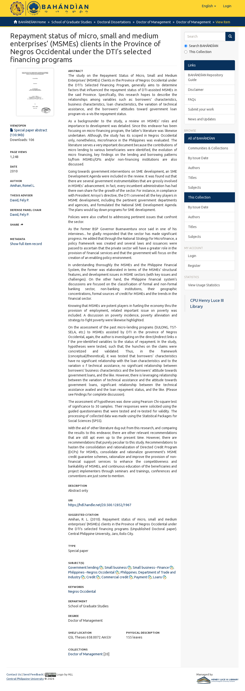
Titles (192, 178)
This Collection (198, 52)
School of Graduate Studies (71, 22)
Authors (194, 168)
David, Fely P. (19, 200)
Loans (157, 577)
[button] (209, 6)
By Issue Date (198, 158)
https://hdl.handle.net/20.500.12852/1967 (99, 505)
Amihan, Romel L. (22, 185)
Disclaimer (196, 90)
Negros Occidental (82, 591)
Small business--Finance (151, 567)
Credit (90, 577)
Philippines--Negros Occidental (91, 572)
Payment (140, 577)
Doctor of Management (151, 22)
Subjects (194, 187)
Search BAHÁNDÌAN (201, 46)
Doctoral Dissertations (112, 22)
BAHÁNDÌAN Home (32, 22)
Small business (116, 567)
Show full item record (26, 244)
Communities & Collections (208, 148)
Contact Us (13, 674)
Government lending (83, 567)
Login (192, 256)
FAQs (192, 99)
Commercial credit (114, 577)
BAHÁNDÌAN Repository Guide (205, 77)
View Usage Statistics (204, 285)
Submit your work (201, 109)
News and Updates (202, 119)
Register (194, 266)
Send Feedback (33, 674)
